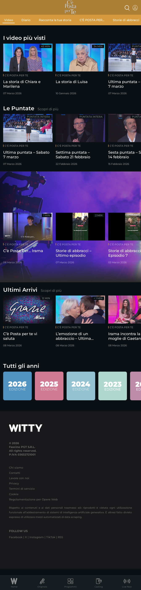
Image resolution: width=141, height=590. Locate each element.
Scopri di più (48, 109)
